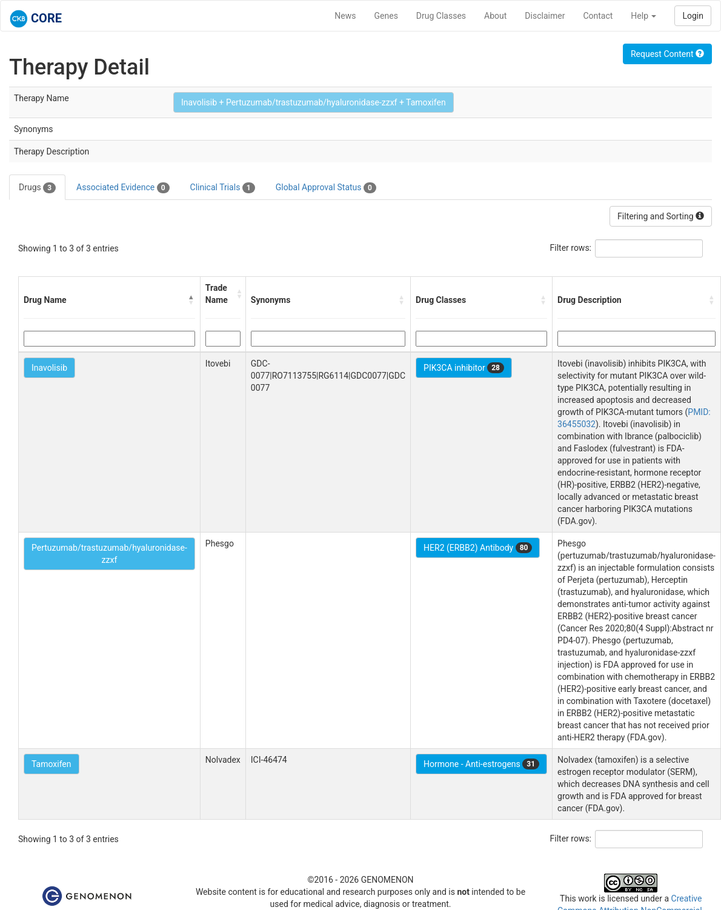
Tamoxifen (51, 764)
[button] (191, 300)
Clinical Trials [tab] (222, 187)
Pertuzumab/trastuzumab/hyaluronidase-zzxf (109, 554)
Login (692, 16)
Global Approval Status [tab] (326, 187)
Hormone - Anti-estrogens (481, 764)
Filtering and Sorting (660, 216)
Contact (598, 16)
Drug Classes (441, 16)
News (345, 16)
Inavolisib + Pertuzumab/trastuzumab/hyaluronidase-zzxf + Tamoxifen (313, 102)
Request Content (667, 54)
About (495, 16)
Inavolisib (49, 368)
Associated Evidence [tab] (122, 187)
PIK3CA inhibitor (464, 367)
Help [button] (643, 16)
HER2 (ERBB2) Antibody (478, 547)
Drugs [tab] (37, 187)
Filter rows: (571, 248)
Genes (386, 16)
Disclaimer (545, 16)
